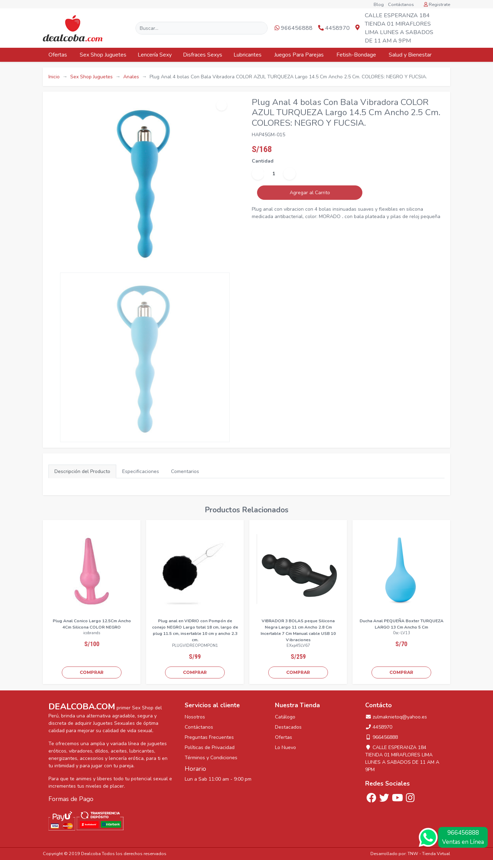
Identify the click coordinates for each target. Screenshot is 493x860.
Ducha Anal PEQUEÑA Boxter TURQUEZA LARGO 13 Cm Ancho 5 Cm (401, 624)
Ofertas (58, 55)
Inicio (54, 76)
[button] (444, 28)
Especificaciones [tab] (140, 471)
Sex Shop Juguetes (91, 76)
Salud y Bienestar (411, 55)
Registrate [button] (437, 4)
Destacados (288, 727)
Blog (379, 4)
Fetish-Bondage (356, 55)
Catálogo (285, 717)
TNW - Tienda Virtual (429, 853)
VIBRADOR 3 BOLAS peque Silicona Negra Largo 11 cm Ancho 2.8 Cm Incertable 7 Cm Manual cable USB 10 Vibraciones (298, 630)
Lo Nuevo (285, 747)
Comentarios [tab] (185, 471)
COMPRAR (92, 672)
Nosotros (195, 717)
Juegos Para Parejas (299, 55)
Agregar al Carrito (310, 192)
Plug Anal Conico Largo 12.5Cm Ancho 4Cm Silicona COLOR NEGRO (92, 624)
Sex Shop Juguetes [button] (103, 55)
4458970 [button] (334, 28)
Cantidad (263, 161)
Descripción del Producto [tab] (82, 471)
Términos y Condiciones (211, 757)
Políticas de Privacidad (210, 747)
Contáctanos (401, 4)
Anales (131, 76)
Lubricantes (248, 55)
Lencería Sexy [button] (155, 55)
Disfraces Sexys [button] (202, 55)
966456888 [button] (294, 28)
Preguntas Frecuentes (209, 737)
